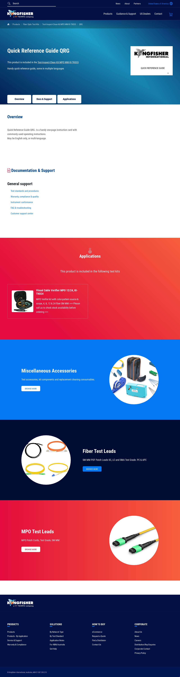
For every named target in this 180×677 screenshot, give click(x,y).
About (127, 3)
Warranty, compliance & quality (25, 196)
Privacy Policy (140, 653)
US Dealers (145, 13)
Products (108, 13)
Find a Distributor (99, 640)
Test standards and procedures (25, 191)
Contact (158, 13)
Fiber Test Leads (99, 451)
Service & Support (14, 640)
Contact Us (96, 644)
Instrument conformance (22, 202)
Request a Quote (99, 636)
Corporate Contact (142, 649)
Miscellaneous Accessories (49, 371)
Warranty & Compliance (16, 644)
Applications (69, 99)
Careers (138, 640)
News (118, 3)
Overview (19, 99)
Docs (44, 99)
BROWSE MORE (31, 389)
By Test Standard (56, 636)
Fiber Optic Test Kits (31, 24)
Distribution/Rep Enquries (145, 644)
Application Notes (57, 640)
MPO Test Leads (37, 532)
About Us (138, 632)
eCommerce (97, 632)
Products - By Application (17, 636)
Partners (137, 3)
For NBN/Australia (57, 644)
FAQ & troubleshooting (21, 208)
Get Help (53, 649)
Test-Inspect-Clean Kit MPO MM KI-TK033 (59, 24)
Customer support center (22, 213)
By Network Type (56, 632)
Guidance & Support (126, 13)
